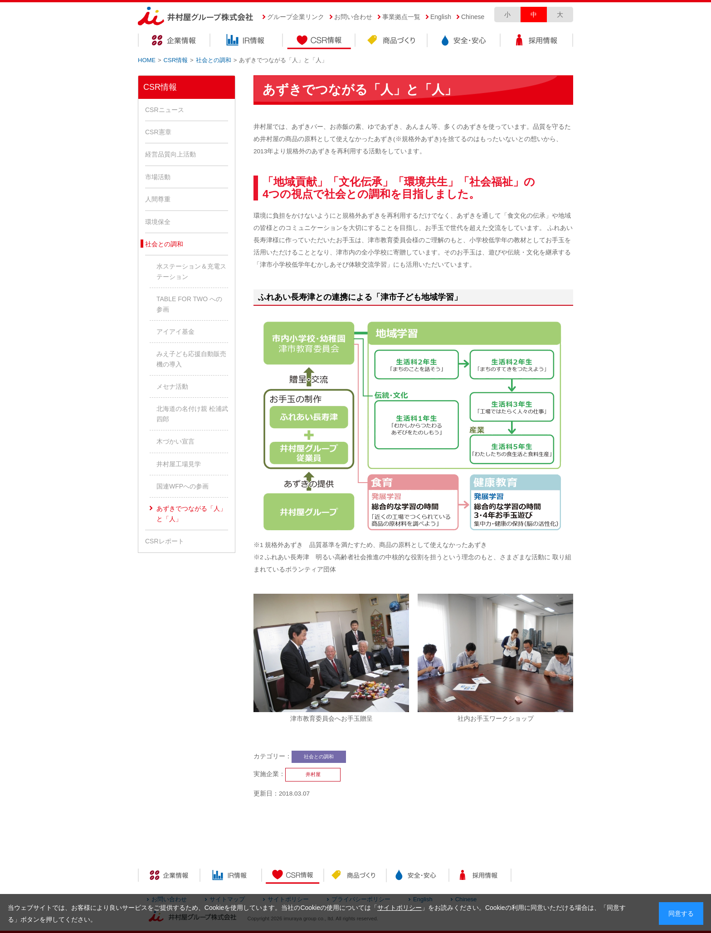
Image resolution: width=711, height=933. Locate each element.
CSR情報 (319, 41)
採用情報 (537, 41)
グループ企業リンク (295, 16)
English (440, 16)
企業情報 (174, 41)
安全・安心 (464, 41)
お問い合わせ (353, 16)
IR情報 (246, 41)
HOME (147, 60)
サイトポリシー (399, 907)
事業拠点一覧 (401, 16)
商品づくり (392, 41)
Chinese (472, 16)
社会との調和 (213, 60)
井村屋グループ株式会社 (195, 16)
